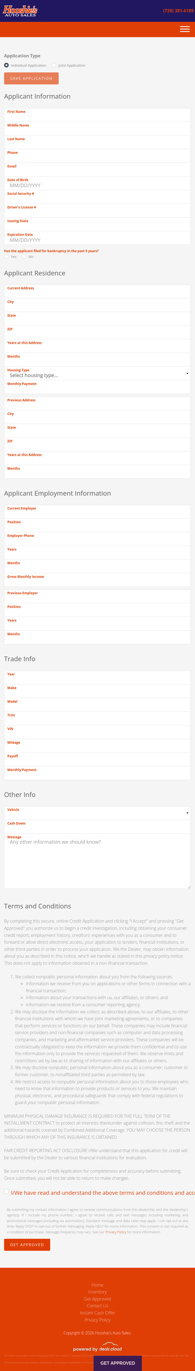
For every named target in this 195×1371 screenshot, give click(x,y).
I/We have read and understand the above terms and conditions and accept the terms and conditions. (101, 1192)
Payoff (12, 756)
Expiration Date (20, 234)
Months (13, 356)
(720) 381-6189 (178, 11)
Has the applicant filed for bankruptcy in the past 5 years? (51, 251)
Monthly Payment (22, 383)
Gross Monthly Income (25, 576)
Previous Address (21, 400)
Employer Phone (20, 535)
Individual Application (28, 65)
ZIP (9, 329)
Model (12, 701)
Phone (12, 152)
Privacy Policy (115, 1231)
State (11, 315)
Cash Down (16, 823)
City (10, 301)
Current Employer (21, 508)
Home (98, 1285)
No (31, 256)
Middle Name (18, 125)
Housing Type (18, 370)
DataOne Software (91, 1355)
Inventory (97, 1292)
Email (11, 166)
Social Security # (20, 193)
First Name (16, 111)
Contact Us (97, 1306)
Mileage (13, 742)
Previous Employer (22, 593)
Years (11, 549)
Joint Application (71, 65)
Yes (14, 256)
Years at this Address (24, 342)
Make (11, 688)
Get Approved (97, 1299)
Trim (11, 715)
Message (14, 837)
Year (11, 674)
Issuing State (17, 221)
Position (14, 522)
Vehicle (13, 809)
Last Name (16, 139)
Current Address (20, 288)
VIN (10, 728)
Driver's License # (21, 207)
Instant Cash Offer (97, 1313)
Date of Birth (17, 180)
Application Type (22, 56)
